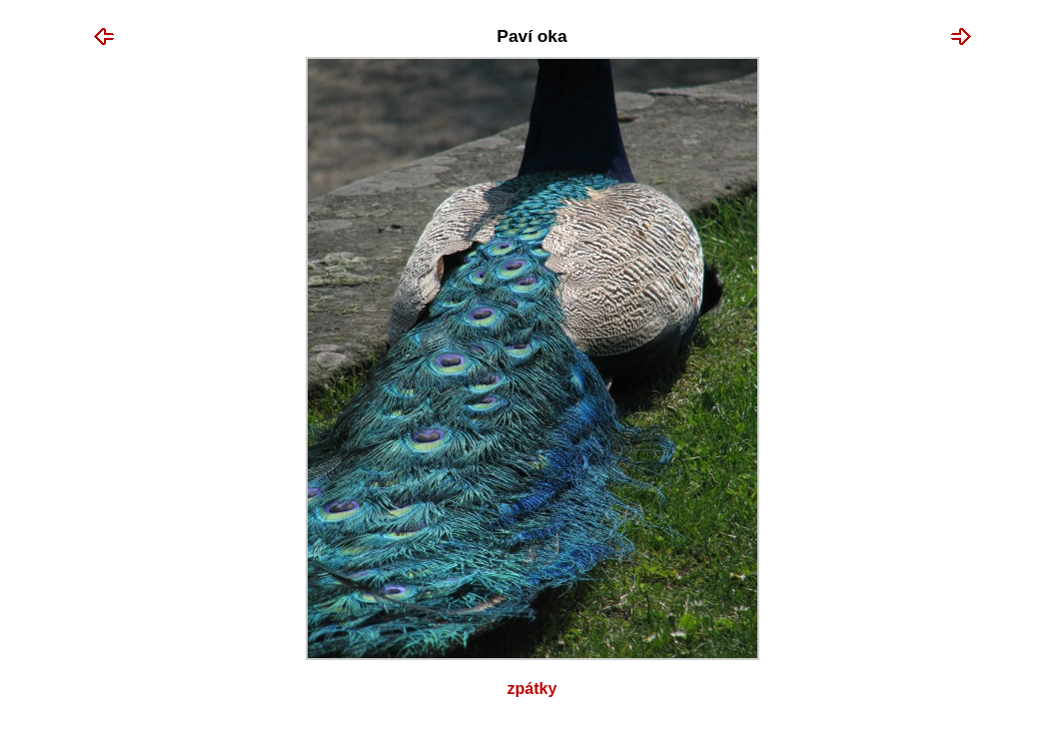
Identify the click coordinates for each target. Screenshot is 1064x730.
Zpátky (532, 688)
